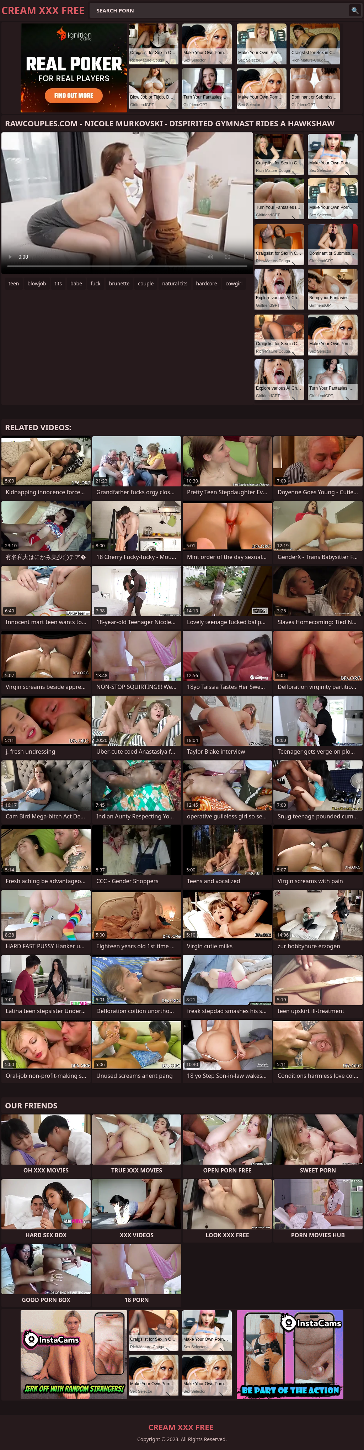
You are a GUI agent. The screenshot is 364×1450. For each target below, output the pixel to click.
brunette (119, 283)
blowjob (37, 283)
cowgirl (234, 283)
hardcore (206, 283)
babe (76, 283)
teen (14, 283)
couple (146, 283)
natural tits (174, 283)
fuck (96, 283)
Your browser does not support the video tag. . (127, 203)
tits (58, 283)
